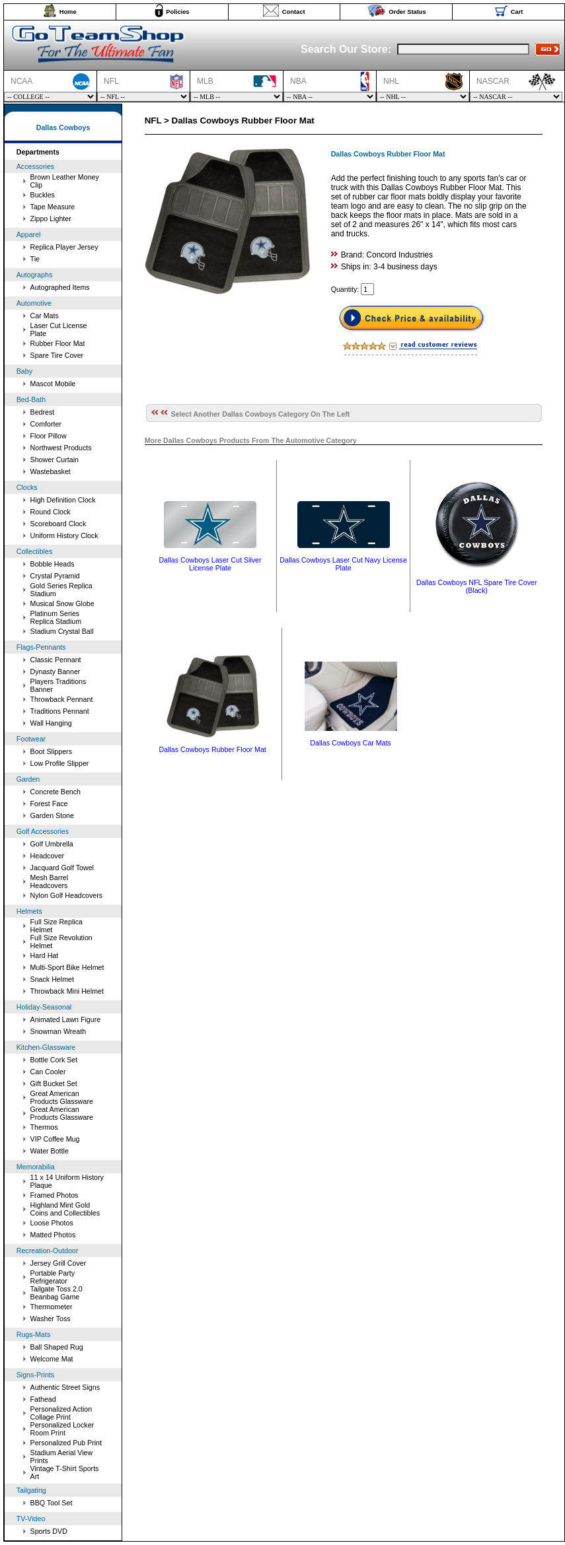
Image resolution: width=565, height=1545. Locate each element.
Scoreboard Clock (58, 524)
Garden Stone (52, 815)
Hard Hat (44, 955)
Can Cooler (48, 1072)
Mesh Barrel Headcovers (49, 881)
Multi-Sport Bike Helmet (67, 967)
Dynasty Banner (55, 671)
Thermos (44, 1127)
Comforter (45, 424)
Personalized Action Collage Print (61, 1413)
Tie (35, 259)
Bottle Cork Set (54, 1060)
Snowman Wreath (58, 1031)
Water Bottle (49, 1151)
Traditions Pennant (59, 711)
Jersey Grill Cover (58, 1263)
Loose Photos (51, 1223)
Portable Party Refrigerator (52, 1277)
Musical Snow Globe (62, 603)
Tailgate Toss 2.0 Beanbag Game (56, 1293)
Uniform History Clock (64, 535)
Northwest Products (61, 448)
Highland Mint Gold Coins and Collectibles (65, 1209)
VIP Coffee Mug (55, 1139)
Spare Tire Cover (57, 355)
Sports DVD (48, 1531)
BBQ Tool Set (51, 1503)
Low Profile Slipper (59, 763)
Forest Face (49, 803)
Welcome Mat (51, 1359)
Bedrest (42, 412)
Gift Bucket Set (53, 1083)
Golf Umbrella (51, 844)
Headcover (47, 856)
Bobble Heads (52, 564)
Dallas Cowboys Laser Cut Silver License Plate (210, 564)
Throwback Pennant (61, 699)
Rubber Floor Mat (57, 343)
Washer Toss (50, 1318)
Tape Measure (52, 207)
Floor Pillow (48, 436)
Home (68, 12)
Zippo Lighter (50, 219)
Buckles (42, 195)
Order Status (407, 12)
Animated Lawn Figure (65, 1019)
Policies (177, 12)
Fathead (43, 1399)
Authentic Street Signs (65, 1387)
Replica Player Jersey (64, 247)
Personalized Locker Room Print (62, 1429)
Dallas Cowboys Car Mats (350, 743)
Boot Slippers (51, 751)
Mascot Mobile (53, 384)
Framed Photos (54, 1195)
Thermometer (51, 1307)
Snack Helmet (52, 979)
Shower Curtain (54, 460)
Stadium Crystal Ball (62, 631)
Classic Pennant (55, 660)
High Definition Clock (63, 500)
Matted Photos (53, 1235)
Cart (517, 12)
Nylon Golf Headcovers (66, 895)
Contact (293, 12)
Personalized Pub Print (66, 1443)
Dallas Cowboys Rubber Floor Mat (212, 749)
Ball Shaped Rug (56, 1347)
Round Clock (50, 512)
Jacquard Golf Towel (62, 868)
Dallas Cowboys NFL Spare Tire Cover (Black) (476, 586)
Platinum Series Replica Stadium (56, 617)
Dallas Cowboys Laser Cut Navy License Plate (343, 564)
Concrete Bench (55, 792)
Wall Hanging (51, 723)
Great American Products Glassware (61, 1097)
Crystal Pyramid (55, 576)
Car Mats (44, 316)
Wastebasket (50, 471)
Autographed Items (60, 287)
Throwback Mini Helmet (67, 991)
